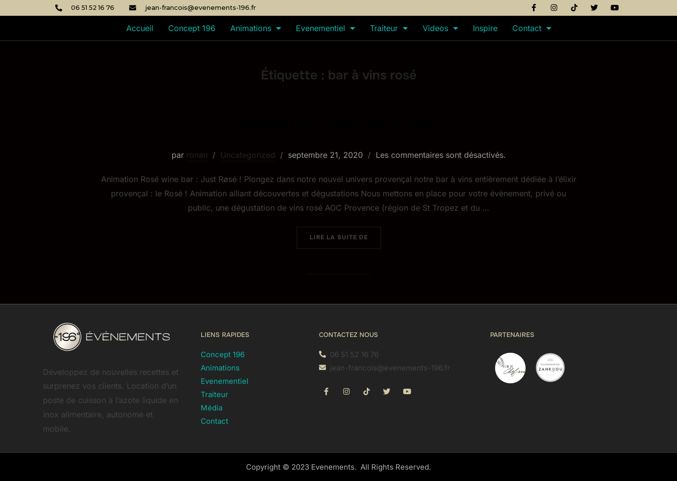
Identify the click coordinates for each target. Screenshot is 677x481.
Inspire (485, 28)
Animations (255, 28)
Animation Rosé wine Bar (338, 123)
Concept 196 (191, 28)
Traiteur (389, 28)
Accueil (139, 28)
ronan (197, 155)
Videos (440, 28)
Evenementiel (325, 28)
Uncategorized (247, 155)
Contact (531, 28)
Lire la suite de (345, 233)
